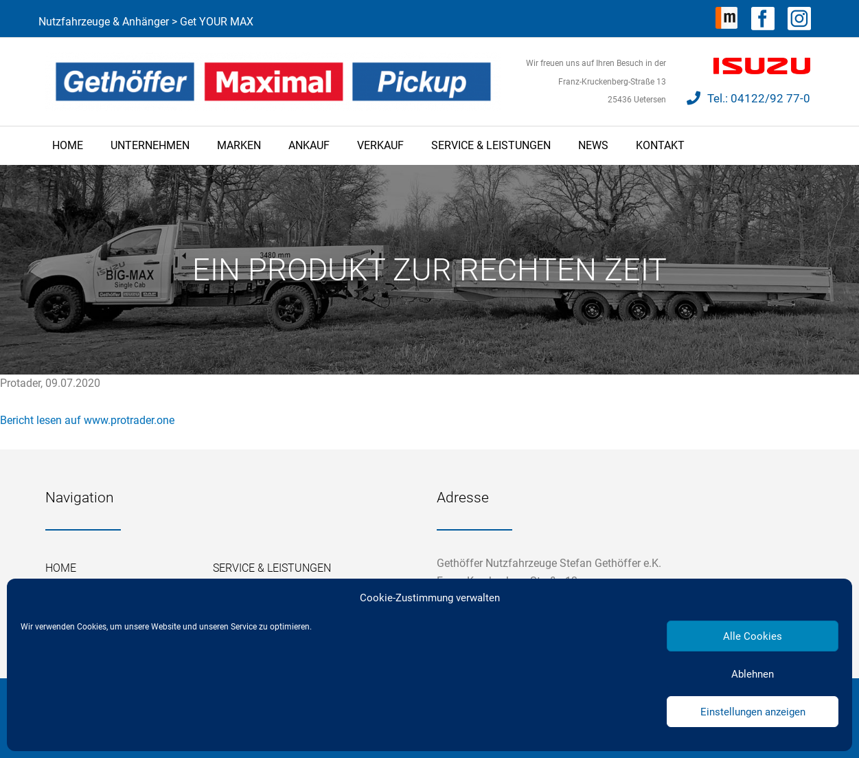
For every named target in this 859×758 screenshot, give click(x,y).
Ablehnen (752, 674)
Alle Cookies (752, 636)
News (593, 145)
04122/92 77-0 (770, 98)
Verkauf (380, 145)
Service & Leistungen (491, 145)
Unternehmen (150, 145)
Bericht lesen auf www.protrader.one (87, 420)
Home (67, 145)
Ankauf (309, 145)
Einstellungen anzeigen (752, 712)
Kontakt (660, 145)
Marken (239, 145)
